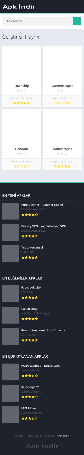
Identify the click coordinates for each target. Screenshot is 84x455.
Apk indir (63, 436)
